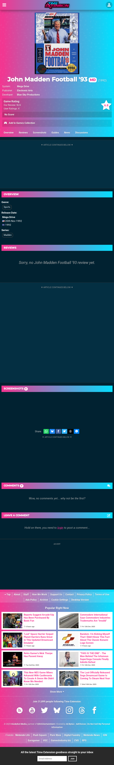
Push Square (40, 735)
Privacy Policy (84, 594)
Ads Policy (31, 599)
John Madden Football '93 (52, 79)
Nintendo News (92, 735)
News (67, 132)
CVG (76, 740)
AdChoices (81, 724)
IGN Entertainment (46, 724)
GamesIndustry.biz (61, 740)
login (60, 527)
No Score (9, 114)
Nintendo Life (22, 735)
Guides (55, 132)
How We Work (39, 594)
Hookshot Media (19, 724)
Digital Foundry (72, 735)
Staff (26, 594)
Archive (44, 599)
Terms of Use (102, 594)
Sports (7, 207)
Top (8, 594)
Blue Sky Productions (28, 94)
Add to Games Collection (19, 123)
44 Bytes (70, 724)
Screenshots (39, 132)
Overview (9, 132)
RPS (84, 740)
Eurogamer (34, 740)
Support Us (56, 594)
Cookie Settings (59, 599)
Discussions (81, 132)
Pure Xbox (55, 735)
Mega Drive (23, 86)
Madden (8, 235)
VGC (45, 740)
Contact (69, 594)
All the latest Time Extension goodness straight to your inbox (57, 752)
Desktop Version (80, 599)
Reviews (23, 132)
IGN (105, 735)
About (17, 594)
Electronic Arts (25, 90)
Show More (57, 691)
